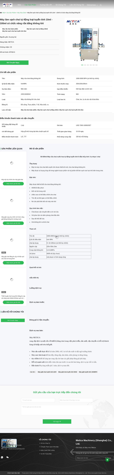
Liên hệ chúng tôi (77, 5)
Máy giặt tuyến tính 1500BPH (88, 372)
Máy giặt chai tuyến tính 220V (47, 372)
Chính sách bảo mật (13, 473)
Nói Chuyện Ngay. (14, 62)
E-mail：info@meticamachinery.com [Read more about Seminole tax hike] (13, 449)
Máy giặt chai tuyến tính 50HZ (67, 372)
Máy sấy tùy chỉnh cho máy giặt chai (12, 179)
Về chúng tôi (60, 5)
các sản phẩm (10, 12)
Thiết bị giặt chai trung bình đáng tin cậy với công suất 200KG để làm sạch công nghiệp (13, 298)
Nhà (19, 5)
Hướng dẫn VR (46, 5)
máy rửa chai (21, 12)
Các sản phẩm (30, 5)
